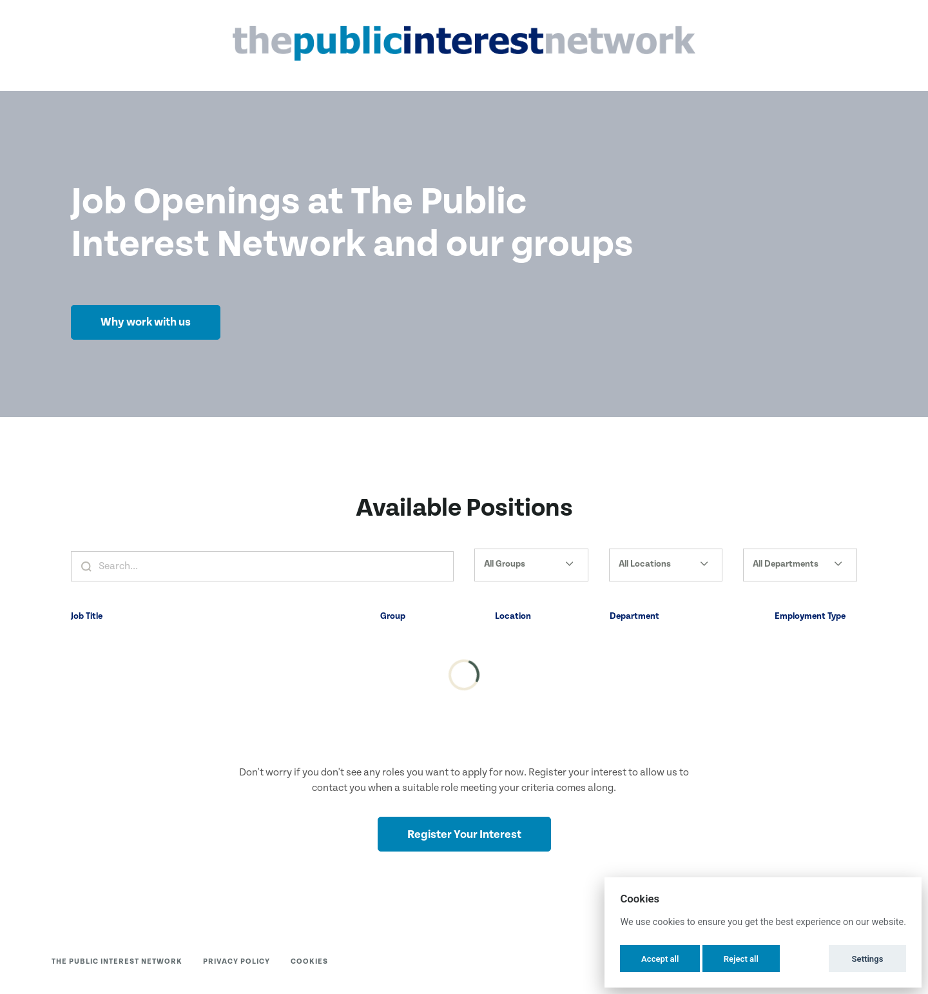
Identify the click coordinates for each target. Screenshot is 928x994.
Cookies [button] (309, 961)
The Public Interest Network (117, 961)
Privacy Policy (236, 961)
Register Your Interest (464, 834)
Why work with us (146, 322)
